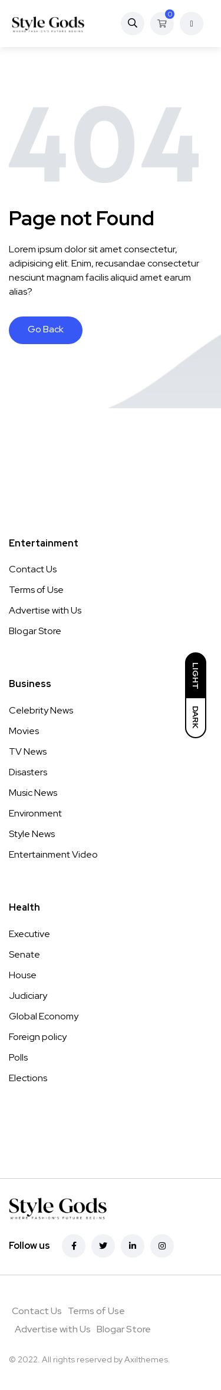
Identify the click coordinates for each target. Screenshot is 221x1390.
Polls (18, 1057)
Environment (35, 813)
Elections (28, 1078)
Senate (24, 954)
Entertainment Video (53, 854)
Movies (24, 731)
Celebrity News (41, 710)
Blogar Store (35, 631)
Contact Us (33, 569)
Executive (29, 934)
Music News (33, 792)
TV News (28, 751)
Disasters (28, 772)
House (23, 975)
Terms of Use (36, 590)
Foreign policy (38, 1037)
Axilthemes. (147, 1359)
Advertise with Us (45, 610)
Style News (32, 834)
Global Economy (43, 1016)
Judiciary (28, 995)
